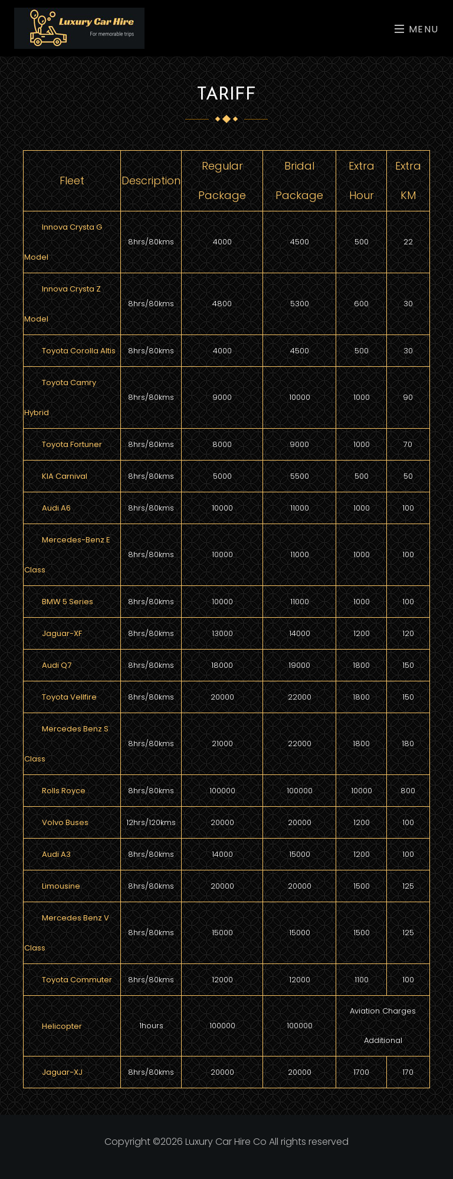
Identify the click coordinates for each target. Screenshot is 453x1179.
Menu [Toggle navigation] (417, 29)
